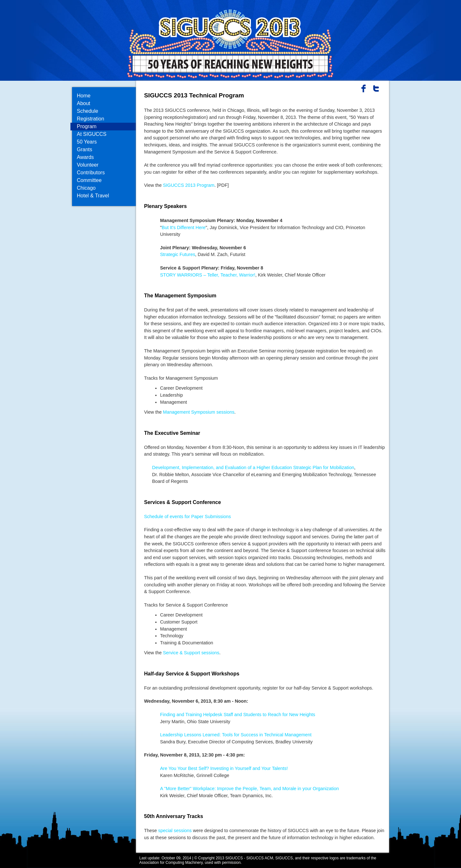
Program (86, 126)
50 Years (87, 142)
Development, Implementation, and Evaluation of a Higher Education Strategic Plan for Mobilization (253, 467)
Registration (90, 118)
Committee (89, 180)
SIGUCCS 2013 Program (188, 185)
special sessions (175, 830)
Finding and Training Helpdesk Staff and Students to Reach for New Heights (237, 714)
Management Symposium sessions (198, 412)
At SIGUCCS (91, 134)
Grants (84, 149)
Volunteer (88, 165)
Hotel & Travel (93, 195)
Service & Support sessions (191, 652)
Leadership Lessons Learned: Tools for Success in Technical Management (235, 734)
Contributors (91, 172)
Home (84, 95)
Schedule (87, 111)
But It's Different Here (184, 227)
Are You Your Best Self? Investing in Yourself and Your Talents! (224, 768)
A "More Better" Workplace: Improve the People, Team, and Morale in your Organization (249, 788)
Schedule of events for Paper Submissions (187, 516)
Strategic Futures (177, 254)
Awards (85, 157)
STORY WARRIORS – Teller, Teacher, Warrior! (207, 274)
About (83, 103)
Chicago (86, 188)
